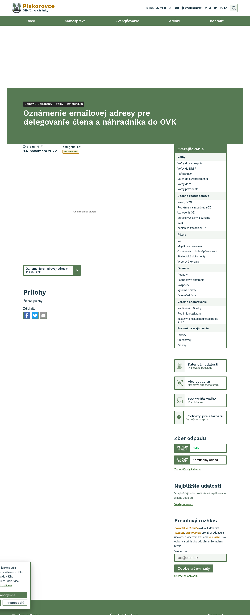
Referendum (71, 90)
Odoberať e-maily (194, 506)
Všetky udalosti (183, 442)
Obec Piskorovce (183, 606)
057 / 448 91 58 (218, 582)
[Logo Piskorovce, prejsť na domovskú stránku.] (33, 8)
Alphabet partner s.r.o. (136, 606)
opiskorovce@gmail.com (223, 590)
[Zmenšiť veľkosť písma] (205, 8)
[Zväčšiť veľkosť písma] (215, 8)
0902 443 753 (216, 586)
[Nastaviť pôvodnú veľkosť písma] (210, 8)
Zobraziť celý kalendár (187, 407)
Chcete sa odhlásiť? (186, 514)
